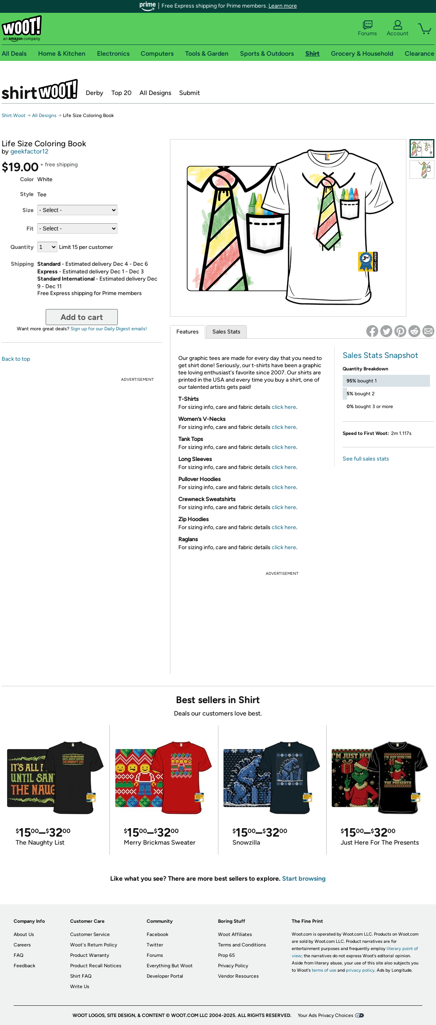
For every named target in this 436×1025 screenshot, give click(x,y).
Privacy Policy (233, 965)
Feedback (24, 965)
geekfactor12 (29, 151)
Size (28, 210)
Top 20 (121, 93)
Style (27, 194)
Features (187, 331)
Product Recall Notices (95, 965)
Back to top (16, 359)
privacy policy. (360, 970)
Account (397, 28)
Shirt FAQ (80, 976)
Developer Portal (165, 976)
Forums (367, 28)
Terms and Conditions (242, 945)
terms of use (324, 970)
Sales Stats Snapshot (380, 355)
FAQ (18, 955)
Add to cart (82, 317)
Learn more (282, 5)
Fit (30, 228)
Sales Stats (226, 331)
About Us (24, 934)
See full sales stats (366, 458)
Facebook (157, 934)
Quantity (22, 247)
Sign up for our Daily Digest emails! (109, 329)
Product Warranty (89, 955)
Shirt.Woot (40, 89)
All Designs (155, 93)
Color (27, 179)
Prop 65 (226, 955)
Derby (94, 93)
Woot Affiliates (235, 934)
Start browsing (304, 878)
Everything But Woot (170, 965)
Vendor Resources (238, 976)
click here (284, 407)
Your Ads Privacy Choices (325, 1015)
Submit (189, 93)
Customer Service (90, 934)
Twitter (155, 945)
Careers (22, 945)
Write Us (79, 986)
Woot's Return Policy (93, 945)
